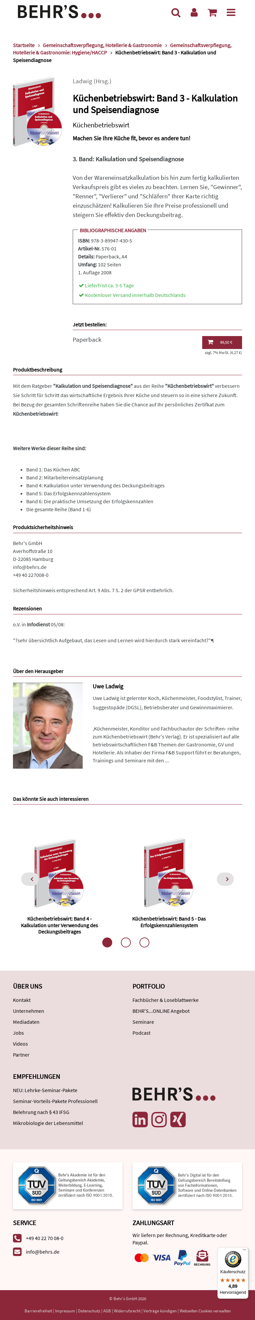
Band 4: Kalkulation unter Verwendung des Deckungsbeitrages (95, 485)
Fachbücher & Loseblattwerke (165, 1000)
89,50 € (220, 342)
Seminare (143, 1021)
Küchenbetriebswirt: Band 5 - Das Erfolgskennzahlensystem (169, 921)
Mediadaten (26, 1021)
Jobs (18, 1032)
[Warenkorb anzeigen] (212, 12)
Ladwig (82, 81)
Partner (21, 1054)
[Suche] (176, 12)
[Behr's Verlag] (59, 11)
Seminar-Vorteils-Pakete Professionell (55, 1101)
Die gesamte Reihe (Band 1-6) (58, 509)
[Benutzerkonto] (194, 12)
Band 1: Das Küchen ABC (53, 469)
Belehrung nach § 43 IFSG (41, 1112)
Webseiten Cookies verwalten (205, 1311)
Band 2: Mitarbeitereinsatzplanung (64, 477)
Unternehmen (28, 1010)
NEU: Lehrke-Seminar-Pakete (45, 1090)
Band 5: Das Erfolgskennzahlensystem (68, 493)
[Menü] (231, 12)
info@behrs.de (29, 567)
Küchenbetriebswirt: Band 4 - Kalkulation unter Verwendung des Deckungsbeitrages (59, 925)
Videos (20, 1043)
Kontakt (22, 1000)
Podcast (141, 1032)
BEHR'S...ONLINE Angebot (161, 1010)
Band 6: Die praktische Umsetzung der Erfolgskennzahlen (89, 501)
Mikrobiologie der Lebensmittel (48, 1123)
